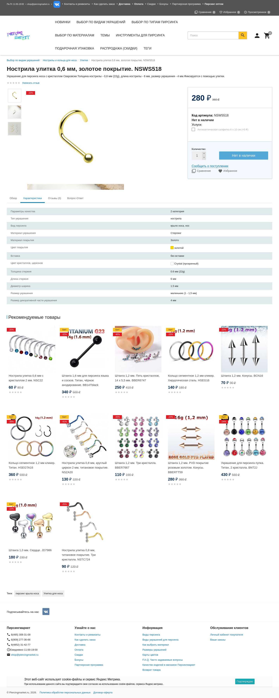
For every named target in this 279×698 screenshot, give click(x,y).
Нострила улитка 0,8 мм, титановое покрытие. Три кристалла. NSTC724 (79, 554)
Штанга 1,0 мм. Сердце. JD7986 (30, 550)
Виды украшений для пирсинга (160, 639)
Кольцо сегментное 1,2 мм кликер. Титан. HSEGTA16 (32, 465)
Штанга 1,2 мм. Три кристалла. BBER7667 (135, 465)
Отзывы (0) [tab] (54, 198)
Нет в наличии (243, 155)
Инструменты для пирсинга (140, 35)
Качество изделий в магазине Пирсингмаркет (168, 664)
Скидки (151, 4)
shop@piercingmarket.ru (38, 4)
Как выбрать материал (155, 644)
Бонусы (163, 4)
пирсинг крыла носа (27, 593)
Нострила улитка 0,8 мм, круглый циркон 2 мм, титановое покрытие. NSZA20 (85, 467)
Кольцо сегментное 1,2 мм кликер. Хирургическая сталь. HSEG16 (191, 378)
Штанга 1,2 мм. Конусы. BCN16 (242, 375)
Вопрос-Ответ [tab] (75, 198)
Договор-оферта (103, 692)
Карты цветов (150, 654)
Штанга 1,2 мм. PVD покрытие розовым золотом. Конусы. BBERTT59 (188, 467)
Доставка (80, 644)
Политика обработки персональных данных (65, 692)
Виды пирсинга (151, 634)
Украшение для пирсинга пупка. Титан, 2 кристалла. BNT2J (242, 465)
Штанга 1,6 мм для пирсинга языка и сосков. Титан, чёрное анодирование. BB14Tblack (85, 380)
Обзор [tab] (13, 198)
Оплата (79, 649)
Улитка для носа (53, 593)
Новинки (62, 22)
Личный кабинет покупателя (226, 634)
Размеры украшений (154, 649)
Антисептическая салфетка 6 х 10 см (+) (222, 129)
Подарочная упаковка (74, 48)
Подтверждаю (245, 681)
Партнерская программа (186, 4)
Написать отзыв (30, 83)
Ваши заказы (218, 639)
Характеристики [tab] (32, 198)
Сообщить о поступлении (210, 166)
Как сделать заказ (104, 4)
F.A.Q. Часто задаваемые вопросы (162, 659)
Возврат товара (151, 669)
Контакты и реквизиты (77, 4)
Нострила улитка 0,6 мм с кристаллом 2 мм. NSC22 (26, 378)
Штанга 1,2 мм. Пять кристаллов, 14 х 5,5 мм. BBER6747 (137, 378)
